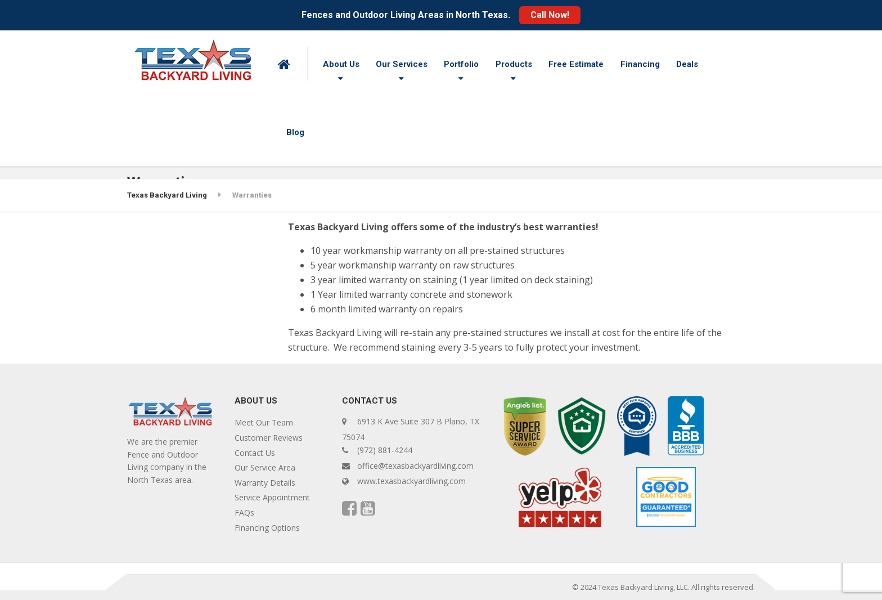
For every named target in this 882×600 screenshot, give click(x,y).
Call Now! (549, 15)
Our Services (402, 64)
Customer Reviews (269, 437)
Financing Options (267, 527)
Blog (295, 132)
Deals (687, 64)
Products (514, 64)
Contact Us (255, 452)
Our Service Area (265, 467)
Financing (640, 64)
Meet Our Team (264, 422)
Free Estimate (576, 64)
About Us (341, 64)
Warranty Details (265, 482)
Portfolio (461, 64)
